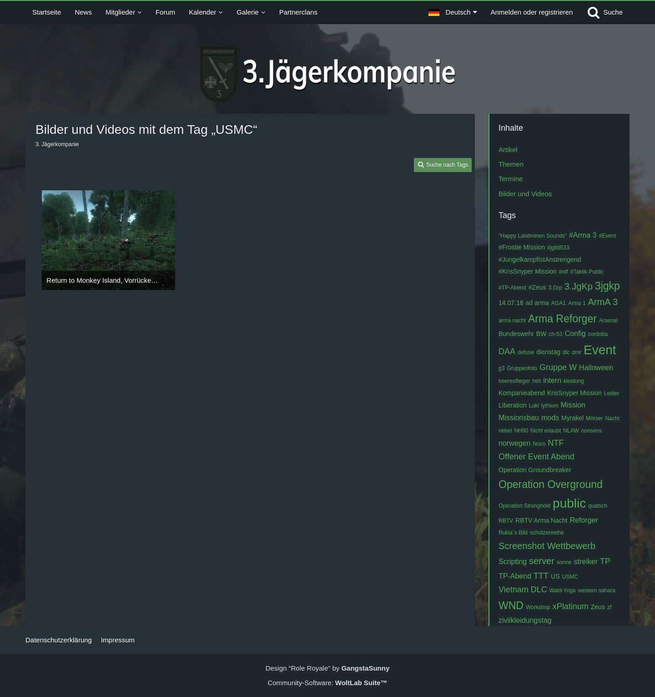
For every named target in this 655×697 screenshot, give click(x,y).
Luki (534, 405)
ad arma (537, 302)
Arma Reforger (562, 319)
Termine (511, 179)
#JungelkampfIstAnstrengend (540, 259)
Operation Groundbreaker (535, 469)
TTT (541, 575)
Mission (573, 405)
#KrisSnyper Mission (528, 271)
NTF (556, 443)
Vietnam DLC (523, 589)
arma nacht (512, 320)
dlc (566, 352)
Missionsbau (519, 418)
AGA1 (558, 303)
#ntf (563, 272)
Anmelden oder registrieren (532, 12)
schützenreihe (547, 532)
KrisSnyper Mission (574, 393)
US (555, 576)
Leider (611, 393)
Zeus (598, 607)
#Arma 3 (582, 235)
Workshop (538, 607)
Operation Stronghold (524, 506)
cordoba (598, 334)
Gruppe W (558, 367)
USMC (570, 577)
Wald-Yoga (562, 590)
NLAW (571, 430)
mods (550, 418)
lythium (550, 405)
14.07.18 (511, 302)
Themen (511, 164)
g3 (501, 368)
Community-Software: (327, 683)
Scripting (513, 561)
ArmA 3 (603, 302)
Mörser (594, 418)
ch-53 (555, 334)
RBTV (506, 521)
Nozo (539, 444)
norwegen (514, 443)
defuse (526, 352)
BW (541, 333)
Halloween (596, 367)
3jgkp (607, 286)
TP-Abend (515, 576)
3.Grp (555, 288)
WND (511, 605)
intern (552, 380)
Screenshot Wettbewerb (547, 546)
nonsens (591, 430)
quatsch (597, 506)
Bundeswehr (516, 333)
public (569, 503)
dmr (576, 352)
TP (605, 561)
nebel (505, 430)
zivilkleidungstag (525, 620)
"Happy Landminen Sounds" (533, 236)
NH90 (521, 430)
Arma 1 (577, 303)
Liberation (513, 405)
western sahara (596, 590)
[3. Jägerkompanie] (328, 74)
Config (574, 333)
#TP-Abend (512, 288)
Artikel (508, 149)
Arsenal (608, 320)
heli (536, 381)
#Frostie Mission (522, 247)
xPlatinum (571, 606)
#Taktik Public (587, 272)
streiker (586, 561)
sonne (564, 562)
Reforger (583, 520)
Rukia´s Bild (513, 532)
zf (609, 607)
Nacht (612, 418)
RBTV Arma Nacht (541, 520)
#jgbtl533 (558, 247)
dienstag (548, 352)
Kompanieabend (522, 393)
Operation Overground (551, 484)
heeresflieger (514, 381)
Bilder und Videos (525, 194)
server (541, 561)
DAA (507, 351)
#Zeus (537, 287)
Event (600, 350)
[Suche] (604, 12)
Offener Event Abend (536, 456)
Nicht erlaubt (545, 430)
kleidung (574, 381)
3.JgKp (578, 286)
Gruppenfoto (522, 368)
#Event (607, 236)
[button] (453, 12)
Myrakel (572, 418)
